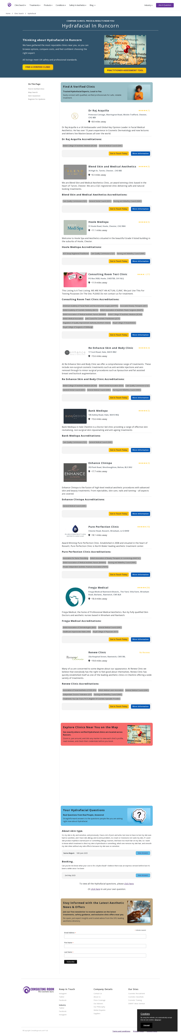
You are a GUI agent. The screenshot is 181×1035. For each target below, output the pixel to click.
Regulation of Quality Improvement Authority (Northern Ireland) (86, 323)
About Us (97, 997)
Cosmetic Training (135, 1000)
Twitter (61, 997)
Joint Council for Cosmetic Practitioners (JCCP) (102, 318)
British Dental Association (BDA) (111, 385)
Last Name (68, 952)
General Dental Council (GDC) (100, 201)
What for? (158, 1020)
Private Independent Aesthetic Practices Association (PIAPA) (85, 567)
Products (48, 5)
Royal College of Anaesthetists (124, 323)
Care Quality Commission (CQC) (75, 201)
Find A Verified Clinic (37, 67)
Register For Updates (36, 99)
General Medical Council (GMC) (110, 146)
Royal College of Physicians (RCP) (105, 632)
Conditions (61, 5)
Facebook (62, 1000)
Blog (92, 5)
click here (129, 883)
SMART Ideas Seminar (136, 1004)
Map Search (33, 92)
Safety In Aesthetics (77, 5)
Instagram (63, 994)
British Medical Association (73, 318)
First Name (69, 943)
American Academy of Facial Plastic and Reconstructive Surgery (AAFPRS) (90, 306)
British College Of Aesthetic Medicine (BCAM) (80, 146)
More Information (140, 153)
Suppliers (97, 1014)
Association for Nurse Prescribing (75, 558)
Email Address (70, 933)
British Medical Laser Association (110, 690)
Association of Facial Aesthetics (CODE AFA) (79, 690)
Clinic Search (20, 5)
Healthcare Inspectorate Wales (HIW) (77, 632)
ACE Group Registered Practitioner (76, 253)
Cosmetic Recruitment (136, 994)
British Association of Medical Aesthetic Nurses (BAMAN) (84, 314)
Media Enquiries (99, 1010)
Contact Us (98, 994)
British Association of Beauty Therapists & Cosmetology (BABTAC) (115, 558)
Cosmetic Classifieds (136, 997)
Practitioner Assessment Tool (125, 70)
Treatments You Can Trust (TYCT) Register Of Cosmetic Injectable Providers (91, 699)
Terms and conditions (121, 1031)
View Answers (143, 853)
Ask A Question (165, 5)
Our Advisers (98, 1004)
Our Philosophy (99, 1007)
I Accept (146, 1025)
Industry (148, 5)
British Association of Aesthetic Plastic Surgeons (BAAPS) (121, 310)
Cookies (145, 1014)
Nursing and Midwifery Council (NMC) (127, 201)
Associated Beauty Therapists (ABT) (133, 306)
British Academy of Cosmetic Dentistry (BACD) (80, 310)
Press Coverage (99, 1000)
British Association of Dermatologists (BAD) (79, 627)
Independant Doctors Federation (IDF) (77, 694)
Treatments (35, 5)
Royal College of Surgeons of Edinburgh (78, 327)
